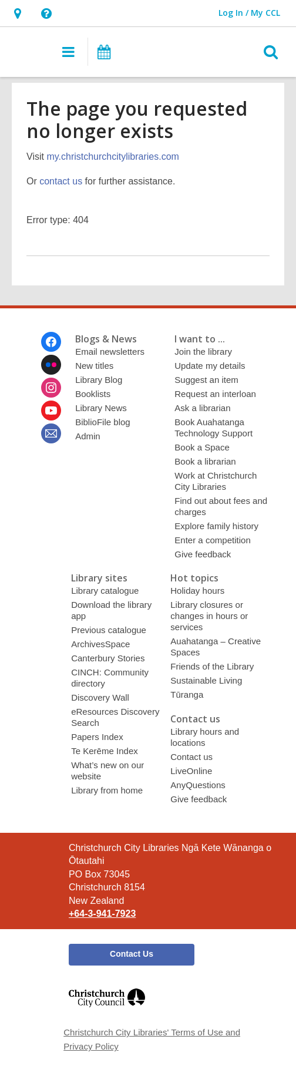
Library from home (107, 790)
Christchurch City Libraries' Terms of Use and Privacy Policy (151, 1039)
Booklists (92, 394)
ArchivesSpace (100, 644)
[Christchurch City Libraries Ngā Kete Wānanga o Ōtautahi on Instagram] (51, 388)
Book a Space (202, 447)
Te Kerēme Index (104, 751)
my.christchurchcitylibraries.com (112, 157)
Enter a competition (212, 540)
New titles (94, 366)
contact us (60, 181)
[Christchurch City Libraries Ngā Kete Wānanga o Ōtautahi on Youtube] (51, 411)
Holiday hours (197, 591)
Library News (101, 408)
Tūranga (186, 694)
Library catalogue (105, 591)
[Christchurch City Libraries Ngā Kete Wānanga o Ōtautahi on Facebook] (51, 342)
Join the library (203, 351)
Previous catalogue (108, 630)
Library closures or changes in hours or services (209, 616)
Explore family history (216, 526)
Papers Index (97, 737)
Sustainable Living (206, 680)
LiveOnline (191, 771)
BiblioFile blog (102, 422)
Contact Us (131, 953)
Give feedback (202, 554)
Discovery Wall (100, 697)
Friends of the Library (212, 666)
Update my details (209, 366)
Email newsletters (109, 351)
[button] (17, 13)
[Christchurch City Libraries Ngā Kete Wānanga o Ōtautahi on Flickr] (51, 365)
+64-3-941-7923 (102, 914)
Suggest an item (206, 380)
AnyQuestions (198, 785)
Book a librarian (205, 461)
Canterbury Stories (107, 658)
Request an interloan (215, 394)
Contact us (191, 757)
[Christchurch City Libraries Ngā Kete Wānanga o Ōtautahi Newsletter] (51, 433)
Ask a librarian (202, 408)
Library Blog (98, 380)
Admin (87, 436)
